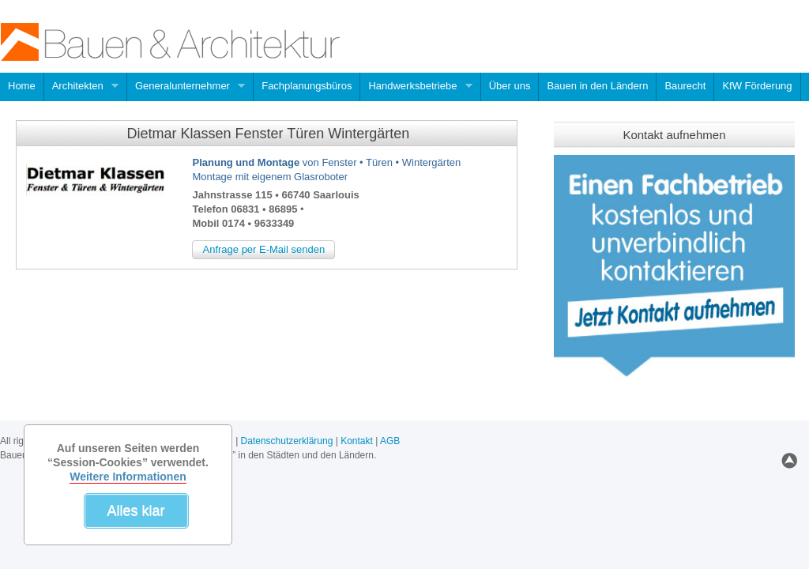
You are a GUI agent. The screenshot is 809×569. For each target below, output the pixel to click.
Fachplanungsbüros (307, 86)
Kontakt (357, 441)
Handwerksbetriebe (416, 87)
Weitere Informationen (128, 476)
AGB (390, 441)
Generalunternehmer (186, 87)
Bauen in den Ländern (597, 86)
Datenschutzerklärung (287, 441)
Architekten (81, 87)
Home (22, 86)
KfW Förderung (757, 86)
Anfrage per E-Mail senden (263, 249)
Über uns (510, 86)
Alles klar (135, 510)
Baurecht (685, 86)
